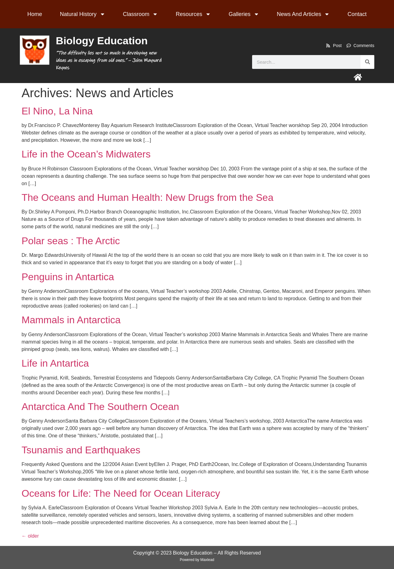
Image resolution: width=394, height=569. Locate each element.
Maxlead (207, 560)
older (30, 536)
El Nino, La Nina (57, 111)
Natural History (82, 14)
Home (34, 14)
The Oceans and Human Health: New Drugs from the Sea (147, 197)
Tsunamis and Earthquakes (81, 450)
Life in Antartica (55, 363)
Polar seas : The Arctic (71, 240)
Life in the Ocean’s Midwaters (86, 154)
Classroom (140, 14)
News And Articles (303, 14)
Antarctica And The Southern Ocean (100, 406)
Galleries (244, 14)
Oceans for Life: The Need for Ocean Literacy (121, 493)
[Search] (367, 62)
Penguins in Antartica (68, 276)
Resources (193, 14)
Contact (357, 14)
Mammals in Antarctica (71, 319)
